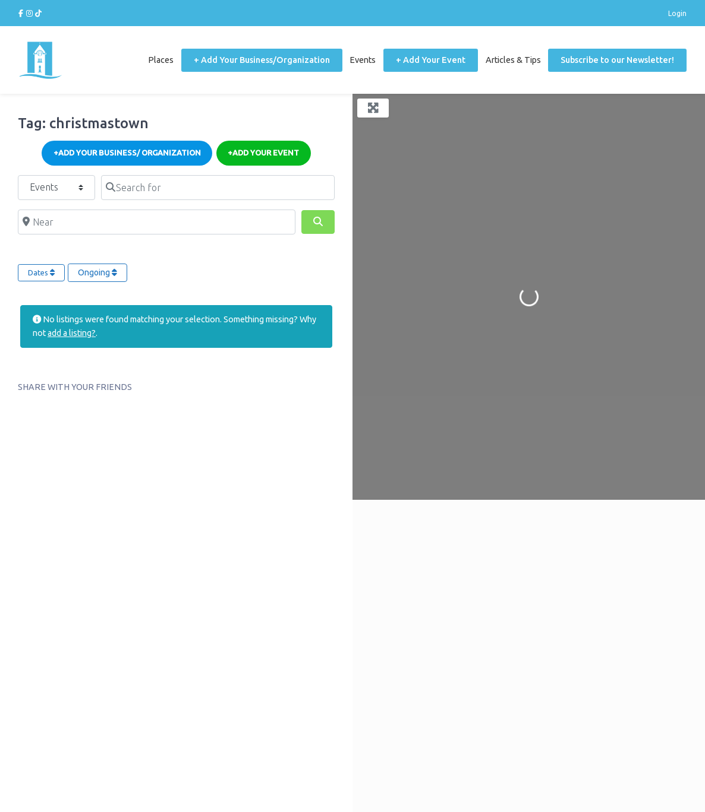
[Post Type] (56, 187)
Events (363, 60)
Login (677, 13)
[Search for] (218, 187)
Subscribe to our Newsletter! (617, 60)
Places (161, 60)
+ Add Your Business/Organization (262, 60)
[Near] (156, 222)
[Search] (318, 222)
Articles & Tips (513, 60)
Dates (41, 272)
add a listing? (72, 333)
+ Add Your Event (430, 60)
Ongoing (97, 272)
